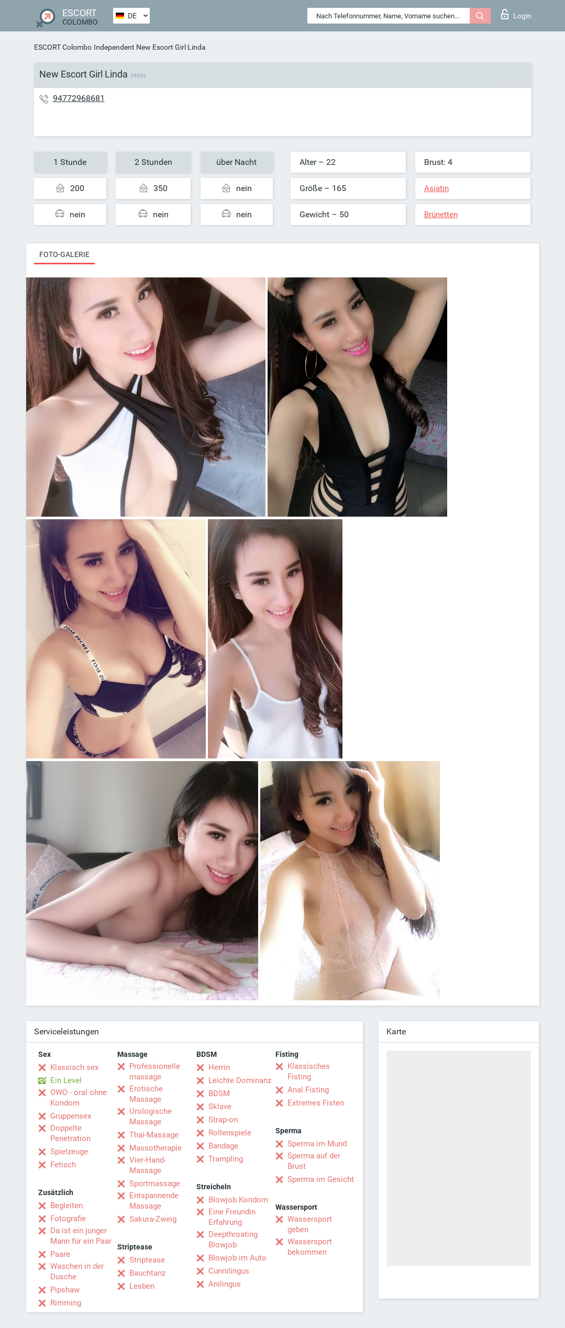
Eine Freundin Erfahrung (232, 1217)
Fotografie (68, 1218)
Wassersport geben (309, 1224)
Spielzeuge (69, 1151)
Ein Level (66, 1080)
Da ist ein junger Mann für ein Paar (81, 1236)
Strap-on (223, 1119)
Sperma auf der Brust (313, 1161)
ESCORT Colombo (63, 47)
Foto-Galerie (64, 254)
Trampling (225, 1159)
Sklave (219, 1106)
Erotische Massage (146, 1094)
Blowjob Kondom (238, 1199)
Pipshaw (65, 1289)
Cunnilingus (228, 1271)
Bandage (223, 1146)
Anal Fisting (308, 1090)
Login (516, 14)
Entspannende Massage (154, 1201)
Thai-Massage (154, 1135)
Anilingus (224, 1284)
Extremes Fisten (315, 1103)
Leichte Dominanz (239, 1080)
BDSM (219, 1093)
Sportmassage (154, 1183)
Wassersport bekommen (309, 1247)
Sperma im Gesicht (320, 1179)
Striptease (147, 1260)
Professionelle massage (154, 1071)
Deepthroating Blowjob (233, 1239)
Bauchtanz (147, 1273)
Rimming (65, 1303)
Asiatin (436, 188)
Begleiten (66, 1205)
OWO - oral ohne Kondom (78, 1098)
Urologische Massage (150, 1116)
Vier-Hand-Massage (147, 1165)
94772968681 (79, 98)
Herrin (219, 1067)
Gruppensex (70, 1116)
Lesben (141, 1286)
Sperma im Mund (317, 1143)
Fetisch (63, 1164)
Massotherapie (155, 1148)
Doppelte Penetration (70, 1133)
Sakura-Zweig (152, 1219)
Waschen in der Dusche (77, 1271)
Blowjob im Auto (237, 1258)
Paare (60, 1254)
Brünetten (441, 214)
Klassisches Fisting (308, 1071)
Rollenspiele (229, 1132)
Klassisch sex (74, 1067)
